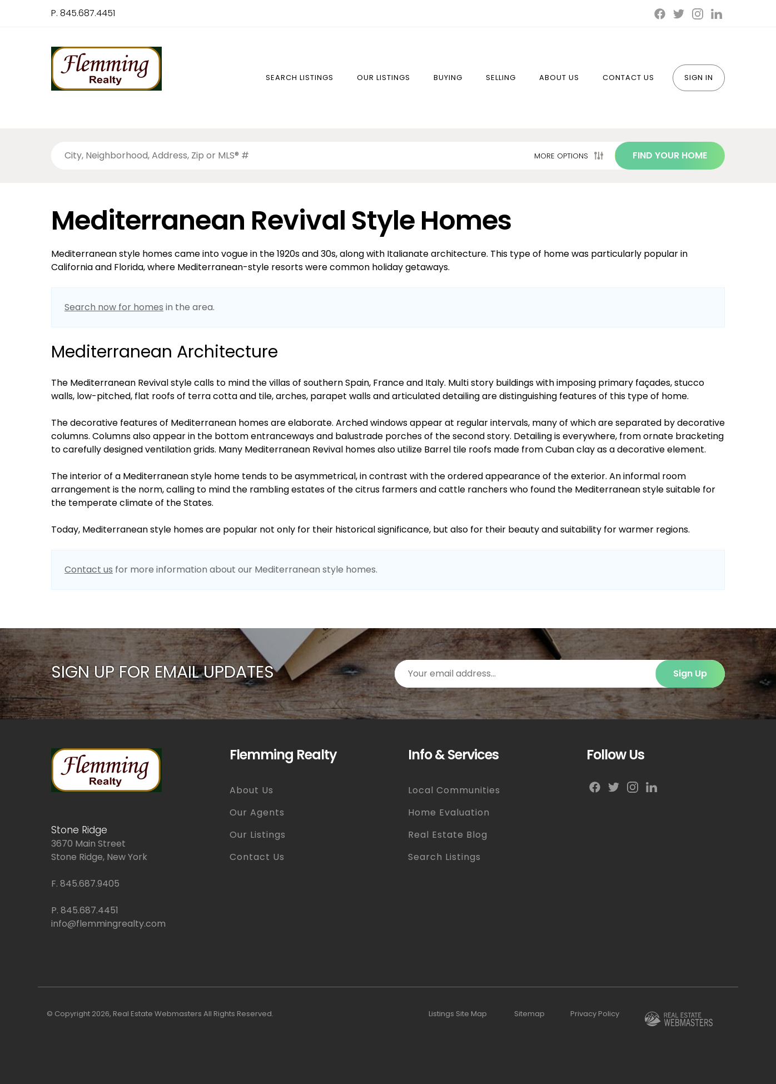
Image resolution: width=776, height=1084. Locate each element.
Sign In (698, 77)
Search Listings (300, 77)
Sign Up (690, 673)
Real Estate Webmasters (157, 1013)
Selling (501, 77)
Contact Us (628, 77)
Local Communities (454, 790)
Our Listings (383, 77)
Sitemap (529, 1013)
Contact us (88, 569)
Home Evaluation (449, 812)
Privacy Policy (594, 1013)
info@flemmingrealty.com (108, 923)
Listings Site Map (458, 1013)
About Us (559, 77)
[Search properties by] (290, 156)
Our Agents (257, 812)
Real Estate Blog (448, 834)
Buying (448, 77)
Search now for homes (113, 307)
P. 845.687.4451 (83, 13)
